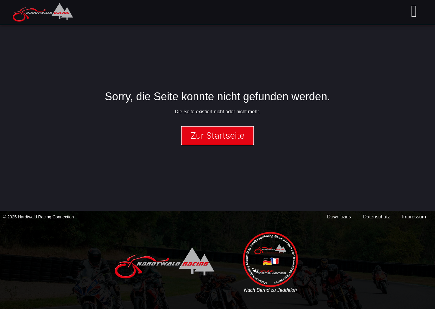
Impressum (414, 216)
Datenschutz (376, 216)
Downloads (339, 216)
